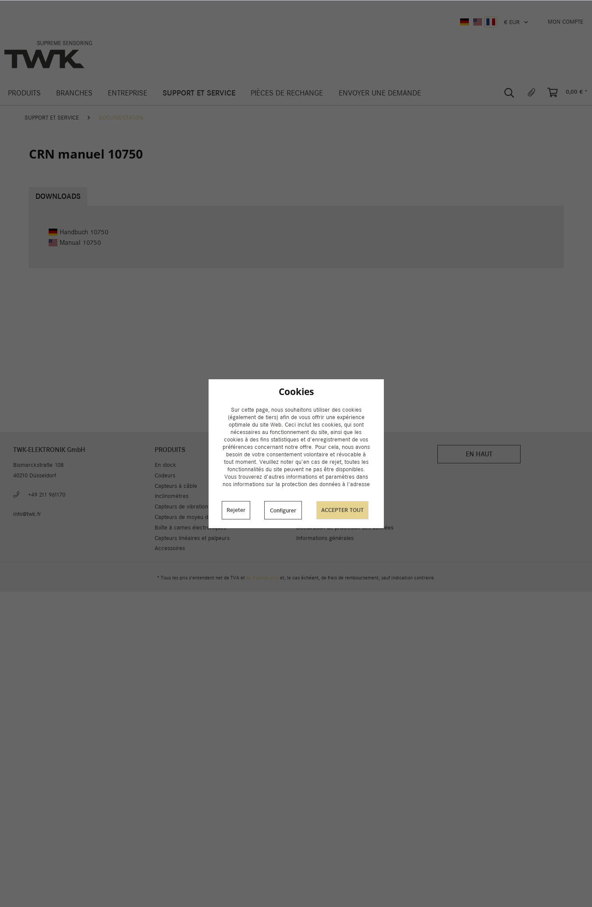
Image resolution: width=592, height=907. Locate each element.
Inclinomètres (171, 496)
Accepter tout (342, 510)
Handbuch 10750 (79, 232)
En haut (479, 454)
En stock (165, 465)
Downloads (58, 196)
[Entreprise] (127, 93)
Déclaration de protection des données (344, 527)
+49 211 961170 (46, 494)
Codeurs (165, 475)
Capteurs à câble (176, 486)
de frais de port (262, 578)
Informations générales (325, 538)
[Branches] (74, 93)
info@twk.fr (27, 514)
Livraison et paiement (323, 475)
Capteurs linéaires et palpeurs (192, 538)
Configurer (283, 510)
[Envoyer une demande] (380, 93)
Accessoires (170, 548)
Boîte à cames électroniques (190, 527)
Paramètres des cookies (326, 465)
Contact (305, 496)
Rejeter (236, 510)
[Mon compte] (565, 22)
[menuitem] (565, 22)
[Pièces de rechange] (287, 93)
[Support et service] (199, 93)
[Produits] (24, 93)
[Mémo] (531, 93)
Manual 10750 (75, 242)
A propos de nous (318, 486)
